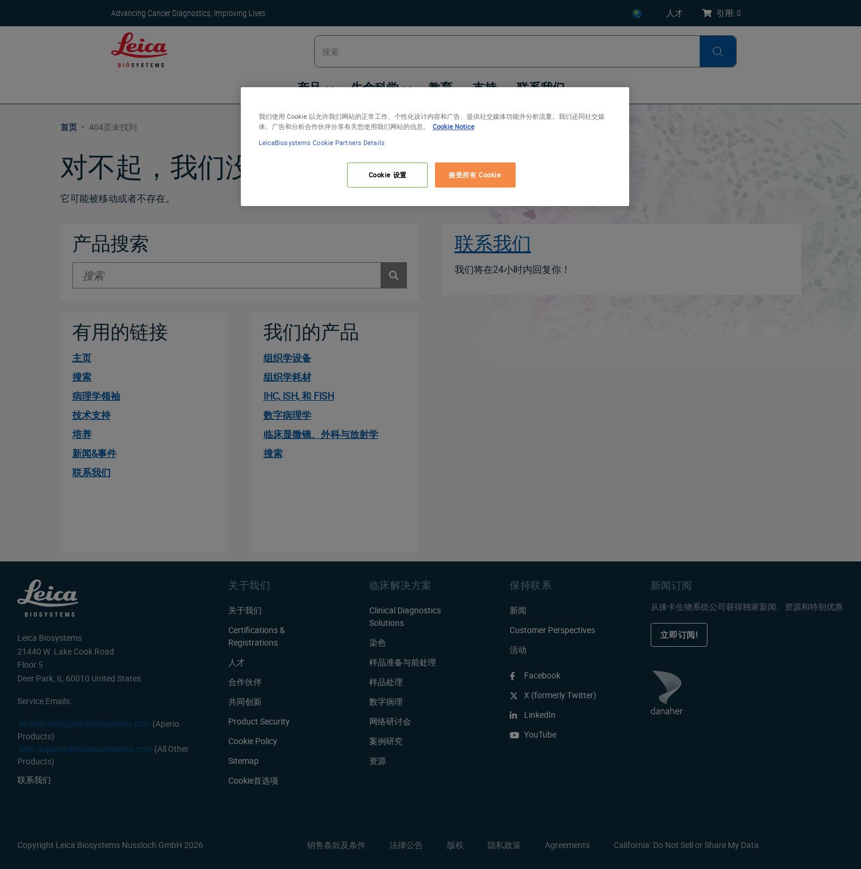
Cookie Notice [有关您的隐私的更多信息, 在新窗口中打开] (453, 126)
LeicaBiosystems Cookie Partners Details (322, 142)
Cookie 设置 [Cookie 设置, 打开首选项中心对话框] (388, 174)
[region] (435, 146)
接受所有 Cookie (475, 174)
